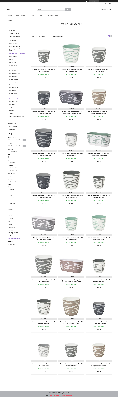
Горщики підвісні (13, 84)
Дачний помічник (13, 43)
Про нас (32, 15)
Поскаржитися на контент (54, 395)
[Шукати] (68, 9)
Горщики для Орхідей (14, 68)
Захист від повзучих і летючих (16, 116)
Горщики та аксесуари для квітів (17, 53)
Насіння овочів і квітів (14, 46)
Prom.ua (67, 392)
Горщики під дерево (14, 82)
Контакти (41, 15)
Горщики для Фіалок (14, 73)
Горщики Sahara (13, 96)
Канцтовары (12, 110)
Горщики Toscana (13, 101)
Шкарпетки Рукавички (14, 36)
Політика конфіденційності (67, 395)
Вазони (11, 59)
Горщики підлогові (14, 79)
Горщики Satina (13, 93)
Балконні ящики (13, 56)
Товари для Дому (13, 27)
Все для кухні (12, 30)
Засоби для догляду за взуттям (17, 108)
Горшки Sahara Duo (14, 98)
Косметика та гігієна (14, 33)
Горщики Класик (13, 76)
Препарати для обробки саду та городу (17, 49)
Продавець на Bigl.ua (59, 394)
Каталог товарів (20, 15)
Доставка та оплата (53, 15)
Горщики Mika (12, 90)
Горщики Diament (13, 87)
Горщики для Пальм (14, 70)
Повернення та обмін (13, 129)
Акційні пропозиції (12, 126)
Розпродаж (11, 113)
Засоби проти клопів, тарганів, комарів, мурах (16, 39)
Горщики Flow (12, 104)
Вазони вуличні (13, 62)
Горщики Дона (13, 65)
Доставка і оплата (12, 123)
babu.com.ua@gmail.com (14, 238)
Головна (10, 15)
